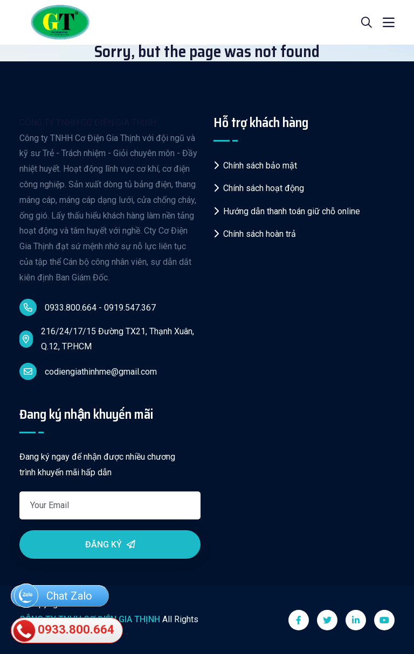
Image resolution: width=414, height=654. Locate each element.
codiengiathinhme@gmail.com (88, 371)
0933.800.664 (64, 631)
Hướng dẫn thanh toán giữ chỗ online (286, 211)
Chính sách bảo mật (255, 165)
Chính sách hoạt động (258, 188)
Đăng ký (110, 544)
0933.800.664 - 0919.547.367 (87, 307)
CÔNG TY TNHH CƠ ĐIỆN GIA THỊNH (87, 122)
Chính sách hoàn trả (254, 234)
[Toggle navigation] (389, 23)
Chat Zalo (53, 597)
